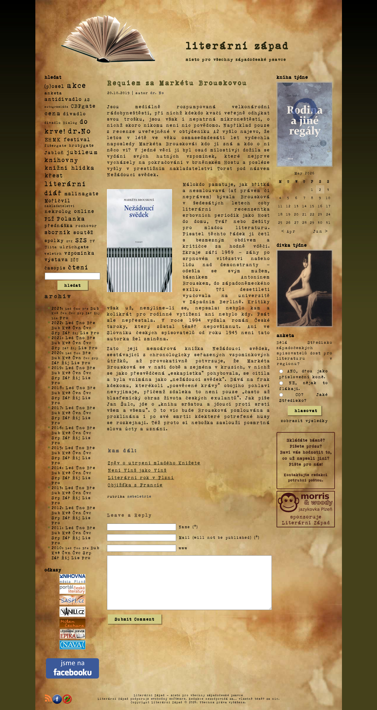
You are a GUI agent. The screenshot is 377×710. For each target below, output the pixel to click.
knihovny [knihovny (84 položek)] (61, 160)
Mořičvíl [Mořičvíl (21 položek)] (57, 200)
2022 (57, 322)
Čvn (77, 327)
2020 (57, 352)
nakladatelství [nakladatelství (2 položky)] (59, 206)
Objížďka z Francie (135, 485)
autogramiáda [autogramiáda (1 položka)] (56, 106)
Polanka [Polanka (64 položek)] (71, 218)
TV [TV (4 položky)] (92, 240)
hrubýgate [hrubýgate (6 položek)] (81, 145)
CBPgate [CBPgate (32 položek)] (83, 105)
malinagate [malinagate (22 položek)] (82, 193)
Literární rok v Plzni (141, 477)
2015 (57, 447)
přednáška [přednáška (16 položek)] (58, 225)
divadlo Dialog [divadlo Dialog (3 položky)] (60, 122)
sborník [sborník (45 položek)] (57, 232)
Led (69, 322)
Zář (66, 332)
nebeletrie (139, 496)
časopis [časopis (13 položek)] (55, 268)
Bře (91, 322)
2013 (57, 487)
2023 (57, 308)
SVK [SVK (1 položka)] (69, 241)
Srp (56, 332)
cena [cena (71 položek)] (52, 113)
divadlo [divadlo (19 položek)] (74, 113)
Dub (94, 308)
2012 (57, 507)
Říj (66, 362)
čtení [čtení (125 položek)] (78, 267)
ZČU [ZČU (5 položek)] (75, 259)
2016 (57, 427)
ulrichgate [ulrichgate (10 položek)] (74, 246)
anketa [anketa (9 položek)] (53, 92)
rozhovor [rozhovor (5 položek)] (86, 225)
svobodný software (168, 698)
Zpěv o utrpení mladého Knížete (154, 463)
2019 (57, 367)
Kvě (66, 327)
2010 (57, 547)
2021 (57, 337)
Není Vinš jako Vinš (137, 470)
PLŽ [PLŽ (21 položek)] (49, 219)
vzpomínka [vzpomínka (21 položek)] (79, 253)
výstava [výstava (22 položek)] (56, 259)
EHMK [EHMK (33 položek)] (52, 139)
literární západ (237, 45)
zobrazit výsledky (304, 420)
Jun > (320, 231)
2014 (57, 467)
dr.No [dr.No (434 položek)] (79, 130)
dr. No (157, 92)
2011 (57, 527)
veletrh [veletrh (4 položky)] (53, 253)
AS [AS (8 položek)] (87, 99)
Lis (84, 332)
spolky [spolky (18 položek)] (54, 240)
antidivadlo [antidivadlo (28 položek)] (63, 99)
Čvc (87, 327)
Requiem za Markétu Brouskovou (177, 82)
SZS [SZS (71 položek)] (81, 240)
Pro (64, 317)
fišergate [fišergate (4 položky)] (55, 145)
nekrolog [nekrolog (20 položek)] (58, 211)
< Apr (288, 231)
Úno (80, 322)
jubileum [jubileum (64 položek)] (82, 152)
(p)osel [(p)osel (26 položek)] (54, 86)
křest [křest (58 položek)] (53, 175)
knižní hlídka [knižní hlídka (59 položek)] (69, 167)
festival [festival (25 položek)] (77, 139)
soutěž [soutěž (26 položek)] (83, 232)
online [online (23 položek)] (84, 211)
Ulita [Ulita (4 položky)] (50, 246)
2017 (57, 407)
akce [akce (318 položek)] (76, 85)
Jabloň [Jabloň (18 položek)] (54, 152)
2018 (57, 387)
